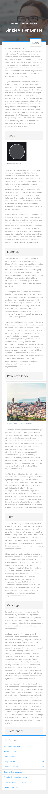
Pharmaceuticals (24, 767)
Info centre (16, 23)
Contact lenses (24, 756)
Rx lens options (30, 23)
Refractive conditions (24, 746)
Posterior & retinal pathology (24, 782)
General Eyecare (24, 787)
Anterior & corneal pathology (24, 777)
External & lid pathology (24, 772)
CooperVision (24, 762)
